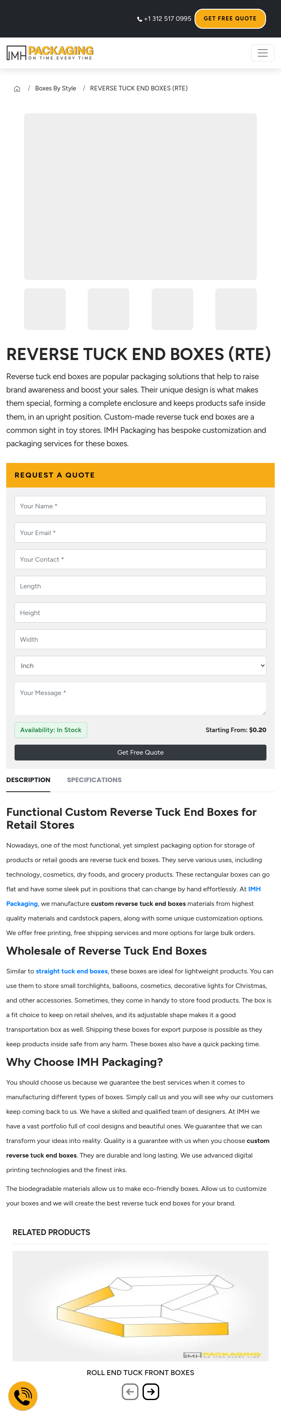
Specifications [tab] (94, 780)
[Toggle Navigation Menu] (262, 53)
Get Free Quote (230, 18)
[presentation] (130, 1391)
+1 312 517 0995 (164, 19)
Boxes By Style (55, 88)
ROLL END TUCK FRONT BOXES (141, 1372)
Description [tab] (28, 780)
